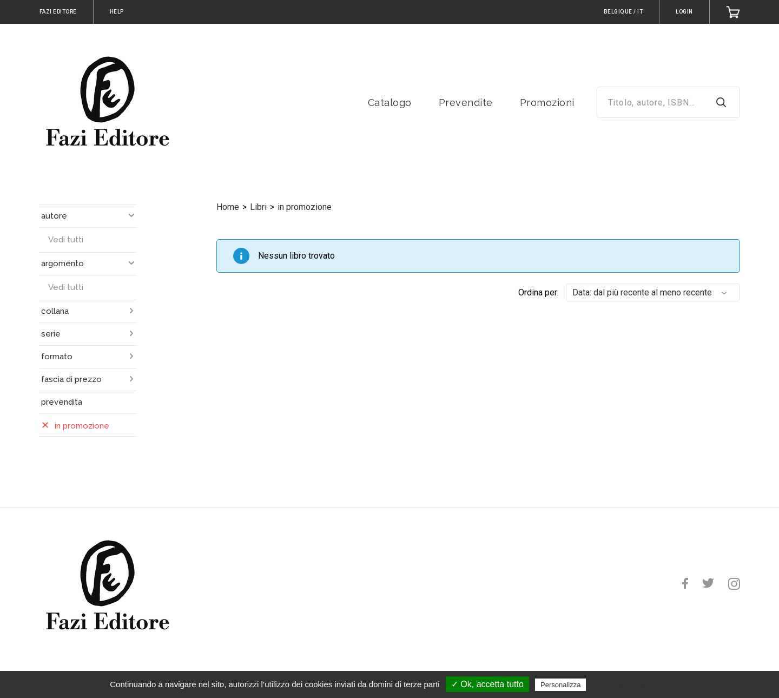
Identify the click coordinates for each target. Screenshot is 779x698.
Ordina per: (538, 292)
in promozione (305, 207)
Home (227, 207)
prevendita (61, 402)
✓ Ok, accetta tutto (487, 684)
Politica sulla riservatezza (634, 684)
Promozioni (547, 102)
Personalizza (560, 685)
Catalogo (390, 102)
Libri (258, 207)
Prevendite (466, 102)
